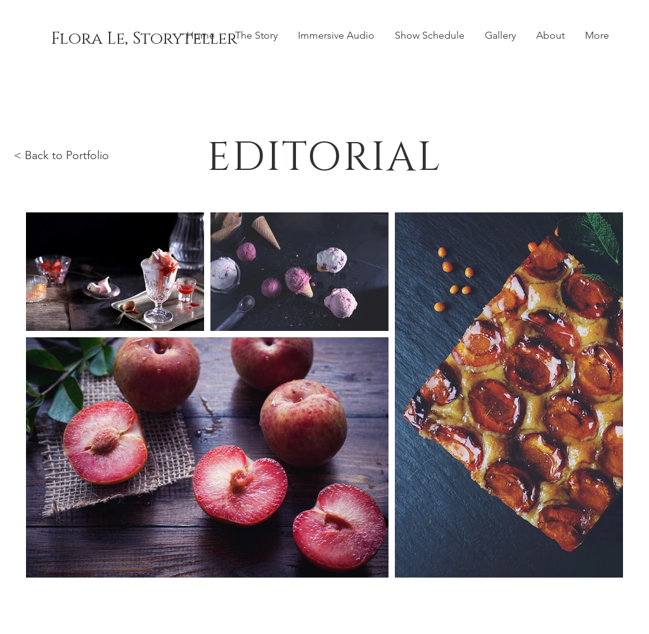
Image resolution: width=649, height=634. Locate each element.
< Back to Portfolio (61, 155)
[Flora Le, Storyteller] (144, 39)
